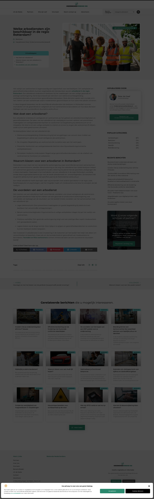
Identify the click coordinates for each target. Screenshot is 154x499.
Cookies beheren (137, 491)
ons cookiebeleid (16, 493)
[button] (149, 486)
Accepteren (112, 491)
